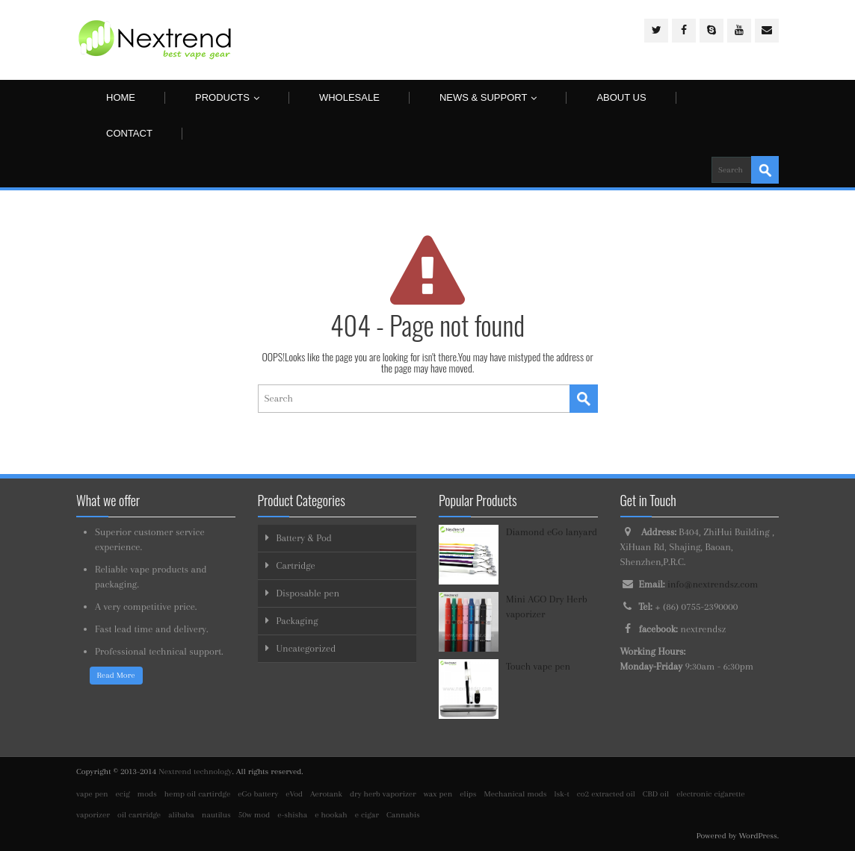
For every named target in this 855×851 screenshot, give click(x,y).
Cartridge (296, 565)
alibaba (181, 815)
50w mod (254, 815)
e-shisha (292, 815)
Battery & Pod (304, 537)
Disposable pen (308, 593)
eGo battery (258, 794)
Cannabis (403, 815)
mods (147, 794)
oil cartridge (139, 815)
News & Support (488, 97)
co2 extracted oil (606, 794)
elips (468, 794)
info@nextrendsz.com (712, 584)
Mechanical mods (515, 794)
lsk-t (562, 794)
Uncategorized (306, 648)
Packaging (297, 620)
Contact (129, 133)
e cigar (367, 815)
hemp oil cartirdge (197, 794)
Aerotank (326, 794)
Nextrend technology (195, 771)
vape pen (92, 794)
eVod (294, 794)
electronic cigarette (710, 794)
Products (227, 97)
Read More (116, 675)
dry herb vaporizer (383, 794)
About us (621, 97)
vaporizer (93, 815)
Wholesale (349, 97)
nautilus (216, 815)
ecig (123, 794)
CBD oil (656, 794)
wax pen (438, 794)
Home (120, 97)
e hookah (331, 815)
